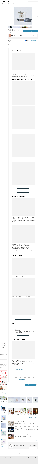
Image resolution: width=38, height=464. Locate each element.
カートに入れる (30, 31)
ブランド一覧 (6, 457)
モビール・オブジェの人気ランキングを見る (33, 417)
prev (9, 16)
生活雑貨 (17, 369)
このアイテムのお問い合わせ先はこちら (23, 379)
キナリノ (1, 458)
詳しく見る (6, 393)
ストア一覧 (6, 458)
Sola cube (17, 372)
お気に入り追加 (34, 40)
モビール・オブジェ (24, 369)
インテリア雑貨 (20, 369)
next (37, 16)
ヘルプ (9, 458)
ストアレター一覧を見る (35, 440)
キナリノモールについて (11, 457)
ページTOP (19, 453)
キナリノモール (1, 457)
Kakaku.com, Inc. (36, 462)
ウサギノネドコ (11, 29)
